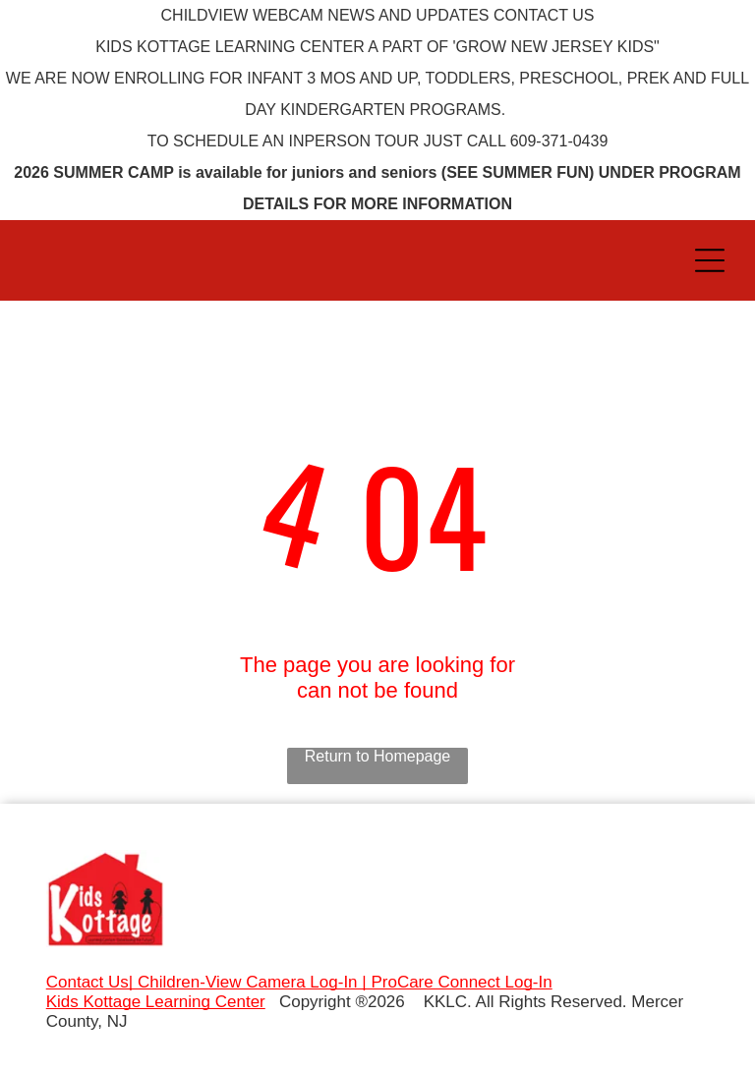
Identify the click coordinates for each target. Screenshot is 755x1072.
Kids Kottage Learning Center (155, 1001)
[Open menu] (710, 260)
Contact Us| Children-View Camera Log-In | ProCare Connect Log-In (299, 982)
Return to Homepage (378, 756)
